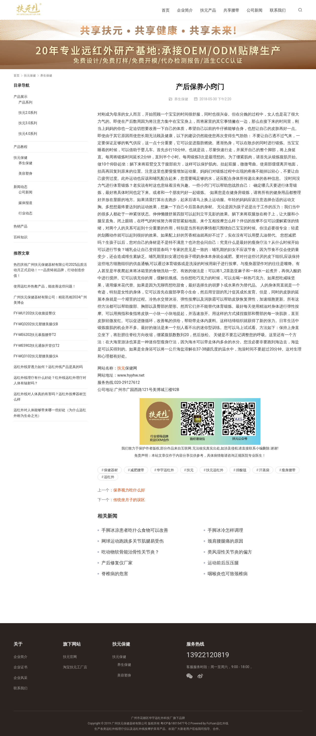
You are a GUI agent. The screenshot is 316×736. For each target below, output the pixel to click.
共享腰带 (231, 10)
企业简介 (185, 10)
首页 (166, 10)
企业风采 (20, 678)
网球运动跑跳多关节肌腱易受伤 (132, 541)
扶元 (121, 368)
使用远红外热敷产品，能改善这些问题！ (45, 286)
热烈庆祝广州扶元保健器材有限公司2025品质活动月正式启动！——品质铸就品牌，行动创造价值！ (50, 270)
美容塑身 (25, 173)
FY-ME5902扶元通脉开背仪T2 (36, 346)
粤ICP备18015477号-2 (175, 723)
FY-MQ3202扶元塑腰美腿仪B (36, 324)
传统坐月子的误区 (129, 499)
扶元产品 (208, 10)
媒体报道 (25, 203)
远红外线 (222, 723)
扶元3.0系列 (28, 123)
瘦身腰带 (289, 470)
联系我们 (278, 10)
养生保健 (181, 99)
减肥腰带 (137, 470)
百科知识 (20, 237)
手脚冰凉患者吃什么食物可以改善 (134, 530)
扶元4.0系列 (28, 134)
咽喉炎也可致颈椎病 (228, 573)
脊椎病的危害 (114, 573)
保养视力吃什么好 (129, 490)
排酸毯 (241, 470)
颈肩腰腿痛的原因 (225, 541)
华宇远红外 (165, 470)
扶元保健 (20, 158)
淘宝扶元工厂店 (75, 667)
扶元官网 (70, 657)
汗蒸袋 (264, 470)
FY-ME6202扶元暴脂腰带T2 (35, 335)
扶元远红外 (214, 470)
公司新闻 (254, 10)
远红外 (109, 477)
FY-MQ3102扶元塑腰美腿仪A (36, 356)
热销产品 (20, 226)
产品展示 (20, 97)
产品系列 (25, 102)
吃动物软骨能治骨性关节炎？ (130, 552)
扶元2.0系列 (28, 113)
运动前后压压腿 (223, 562)
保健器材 (111, 470)
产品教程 (20, 147)
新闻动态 (20, 187)
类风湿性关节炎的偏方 (230, 552)
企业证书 (20, 667)
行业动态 (25, 213)
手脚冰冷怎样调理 (225, 530)
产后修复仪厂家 (117, 562)
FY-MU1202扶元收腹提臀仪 (35, 313)
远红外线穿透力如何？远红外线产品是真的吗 (48, 367)
